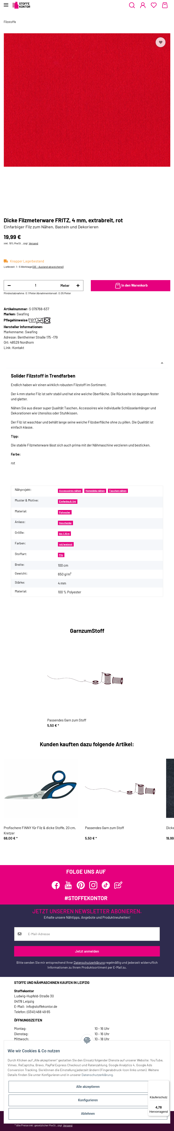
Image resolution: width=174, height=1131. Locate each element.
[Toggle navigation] (6, 3)
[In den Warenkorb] (131, 285)
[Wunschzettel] (153, 5)
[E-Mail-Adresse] (92, 934)
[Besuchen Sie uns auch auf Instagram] (93, 885)
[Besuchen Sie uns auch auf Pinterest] (81, 885)
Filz (61, 554)
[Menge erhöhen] (78, 285)
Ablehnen (88, 1113)
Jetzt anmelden (87, 951)
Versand (33, 243)
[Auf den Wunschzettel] (160, 42)
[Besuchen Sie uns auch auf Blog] (118, 885)
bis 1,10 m (64, 533)
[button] (132, 5)
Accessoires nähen (70, 490)
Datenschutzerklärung (89, 962)
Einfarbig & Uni (67, 501)
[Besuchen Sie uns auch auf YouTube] (68, 885)
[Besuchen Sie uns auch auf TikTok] (106, 885)
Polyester (64, 512)
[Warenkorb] (164, 5)
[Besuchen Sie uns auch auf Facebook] (56, 885)
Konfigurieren (88, 1100)
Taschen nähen (118, 490)
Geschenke (65, 522)
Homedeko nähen (95, 490)
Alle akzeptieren (88, 1087)
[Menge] (35, 285)
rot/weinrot (65, 544)
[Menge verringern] (9, 285)
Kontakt (18, 348)
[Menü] (166, 1083)
